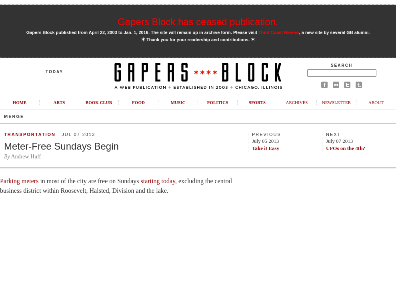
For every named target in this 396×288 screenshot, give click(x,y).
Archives (297, 102)
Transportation (30, 134)
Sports (257, 102)
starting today (157, 181)
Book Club (99, 102)
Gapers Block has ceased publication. (198, 21)
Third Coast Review (278, 32)
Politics (217, 102)
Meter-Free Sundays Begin (61, 146)
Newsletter (336, 102)
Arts (59, 102)
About (376, 102)
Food (138, 102)
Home (20, 102)
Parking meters (19, 181)
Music (178, 102)
